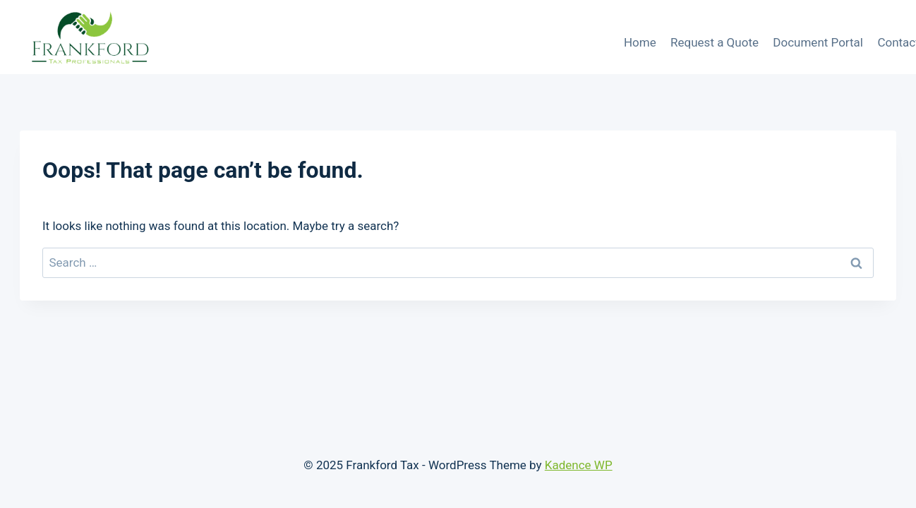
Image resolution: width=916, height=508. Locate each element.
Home (640, 42)
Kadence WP (579, 465)
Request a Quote (714, 42)
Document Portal (818, 42)
